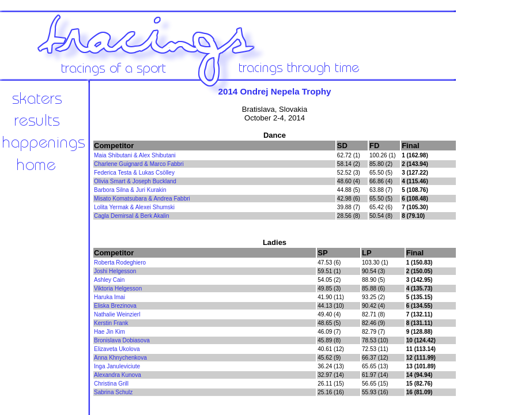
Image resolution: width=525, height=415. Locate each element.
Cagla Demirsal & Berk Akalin (131, 216)
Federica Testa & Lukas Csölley (134, 172)
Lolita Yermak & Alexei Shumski (134, 207)
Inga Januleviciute (117, 366)
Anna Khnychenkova (120, 357)
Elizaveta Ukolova (116, 349)
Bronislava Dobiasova (122, 340)
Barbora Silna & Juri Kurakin (130, 190)
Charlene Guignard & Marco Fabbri (139, 164)
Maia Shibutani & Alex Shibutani (135, 155)
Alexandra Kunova (117, 375)
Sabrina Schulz (113, 392)
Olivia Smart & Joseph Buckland (135, 181)
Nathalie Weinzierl (117, 314)
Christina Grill (111, 383)
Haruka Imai (109, 297)
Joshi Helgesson (115, 271)
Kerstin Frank (111, 323)
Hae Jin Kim (109, 332)
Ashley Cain (109, 280)
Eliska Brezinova (115, 306)
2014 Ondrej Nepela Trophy (274, 91)
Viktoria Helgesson (118, 288)
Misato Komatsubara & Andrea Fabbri (142, 198)
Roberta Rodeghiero (120, 262)
